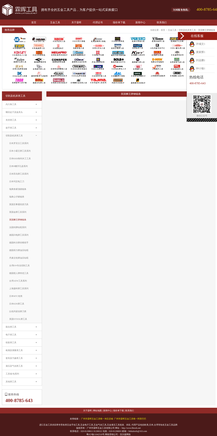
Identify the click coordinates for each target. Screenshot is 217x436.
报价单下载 (119, 22)
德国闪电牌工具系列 (18, 235)
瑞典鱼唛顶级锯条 (17, 189)
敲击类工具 (11, 327)
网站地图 (97, 410)
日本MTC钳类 (15, 296)
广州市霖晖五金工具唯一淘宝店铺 (97, 419)
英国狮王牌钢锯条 (206, 30)
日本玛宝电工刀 (16, 181)
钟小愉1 (197, 68)
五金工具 (55, 22)
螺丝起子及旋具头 (14, 112)
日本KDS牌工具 (16, 304)
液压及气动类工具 (14, 366)
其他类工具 (11, 381)
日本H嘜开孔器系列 (18, 166)
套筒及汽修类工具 (14, 358)
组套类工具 (11, 342)
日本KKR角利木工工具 (20, 158)
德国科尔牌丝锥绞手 (18, 242)
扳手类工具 (11, 128)
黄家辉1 (197, 52)
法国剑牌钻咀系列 (17, 227)
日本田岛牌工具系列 (18, 174)
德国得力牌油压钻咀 (18, 250)
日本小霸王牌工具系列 (20, 151)
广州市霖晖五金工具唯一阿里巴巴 (130, 419)
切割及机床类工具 (187, 30)
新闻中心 (140, 22)
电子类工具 (11, 334)
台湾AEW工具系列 (18, 281)
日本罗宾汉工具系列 (18, 143)
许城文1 (197, 43)
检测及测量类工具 (14, 350)
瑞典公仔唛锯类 (16, 197)
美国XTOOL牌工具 (18, 319)
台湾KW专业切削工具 (19, 265)
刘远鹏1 (197, 60)
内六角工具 (11, 104)
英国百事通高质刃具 (18, 204)
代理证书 (98, 22)
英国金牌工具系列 (17, 212)
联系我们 (162, 22)
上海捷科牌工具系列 (18, 288)
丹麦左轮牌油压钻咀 (18, 258)
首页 (33, 22)
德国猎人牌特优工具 (18, 273)
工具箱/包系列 (12, 374)
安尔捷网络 (125, 434)
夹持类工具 (11, 120)
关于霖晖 (76, 22)
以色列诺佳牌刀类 (17, 311)
